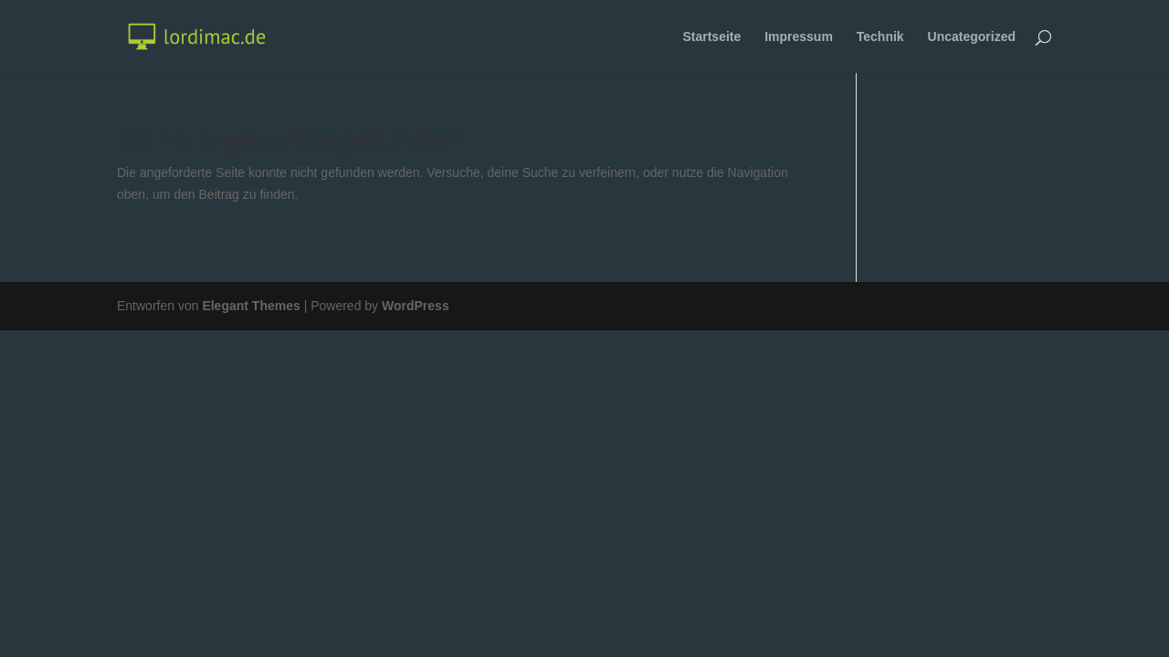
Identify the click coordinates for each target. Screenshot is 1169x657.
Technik (880, 37)
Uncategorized (972, 37)
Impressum (798, 37)
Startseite (711, 37)
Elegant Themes (251, 305)
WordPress (415, 305)
